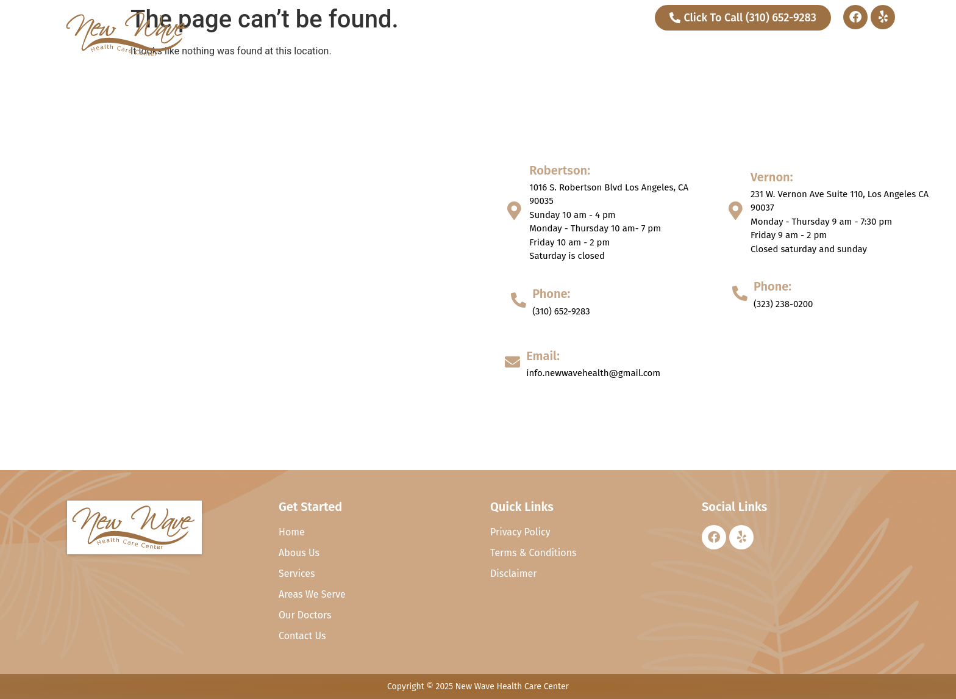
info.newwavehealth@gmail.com (593, 373)
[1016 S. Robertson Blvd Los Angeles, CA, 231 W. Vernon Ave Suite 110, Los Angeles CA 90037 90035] (239, 268)
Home (590, 47)
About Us (644, 47)
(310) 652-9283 (561, 311)
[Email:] (512, 361)
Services (711, 47)
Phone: (551, 293)
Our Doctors (784, 47)
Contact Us (856, 47)
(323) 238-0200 (783, 304)
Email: (543, 356)
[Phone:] (518, 300)
